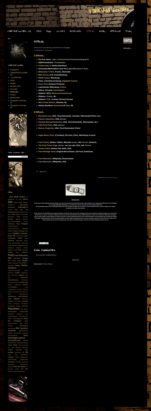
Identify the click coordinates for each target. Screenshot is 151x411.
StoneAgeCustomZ (16, 338)
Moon (24, 292)
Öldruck (10, 371)
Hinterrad (11, 273)
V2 (23, 352)
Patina (10, 303)
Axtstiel (10, 209)
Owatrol (10, 301)
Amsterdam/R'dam (62, 105)
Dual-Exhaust (16, 243)
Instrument (24, 280)
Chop (18, 224)
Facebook (25, 250)
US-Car (18, 347)
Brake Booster (22, 216)
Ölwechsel (22, 371)
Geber (10, 263)
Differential (19, 240)
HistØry (102, 31)
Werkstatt (11, 362)
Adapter (25, 202)
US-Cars (19, 350)
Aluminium (11, 205)
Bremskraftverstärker (14, 221)
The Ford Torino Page (47, 145)
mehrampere (58, 90)
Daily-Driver (20, 236)
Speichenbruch (23, 330)
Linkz (54, 59)
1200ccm (11, 199)
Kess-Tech (43, 84)
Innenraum (24, 277)
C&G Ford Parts (45, 125)
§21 (22, 369)
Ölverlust (15, 371)
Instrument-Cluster (13, 282)
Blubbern (18, 214)
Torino (10, 345)
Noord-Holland (23, 296)
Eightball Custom (69, 81)
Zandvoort (25, 362)
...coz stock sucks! (16, 197)
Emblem (18, 248)
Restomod (11, 314)
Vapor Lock (12, 355)
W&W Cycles (44, 78)
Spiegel (10, 333)
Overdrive (25, 299)
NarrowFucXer (23, 294)
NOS (9, 294)
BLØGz (41, 47)
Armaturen (11, 207)
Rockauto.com (44, 116)
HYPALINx (90, 31)
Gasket (14, 260)
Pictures (18, 306)
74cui (16, 202)
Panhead (25, 301)
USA (26, 350)
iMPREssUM (115, 31)
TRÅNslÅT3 (14, 70)
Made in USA (12, 292)
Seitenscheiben (12, 323)
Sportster (25, 333)
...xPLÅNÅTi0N (15, 78)
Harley (17, 265)
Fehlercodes (43, 66)
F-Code (15, 250)
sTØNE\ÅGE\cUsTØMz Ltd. (19, 31)
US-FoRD (60, 31)
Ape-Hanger (24, 205)
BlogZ (49, 31)
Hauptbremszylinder (14, 270)
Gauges (25, 260)
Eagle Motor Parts (46, 135)
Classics (25, 228)
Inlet (9, 277)
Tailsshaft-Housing (22, 342)
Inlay (26, 275)
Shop (21, 323)
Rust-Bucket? (24, 316)
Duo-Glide (25, 243)
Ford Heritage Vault (46, 151)
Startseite (75, 260)
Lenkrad (19, 289)
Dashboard (11, 238)
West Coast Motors (46, 102)
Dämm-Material (12, 245)
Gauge (19, 260)
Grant (20, 263)
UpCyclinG (18, 352)
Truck (15, 345)
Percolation (24, 303)
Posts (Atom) (48, 264)
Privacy (128, 31)
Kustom (25, 284)
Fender (10, 252)
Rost (26, 314)
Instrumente (24, 282)
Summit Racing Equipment (50, 122)
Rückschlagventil (18, 318)
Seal (26, 321)
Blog (13, 214)
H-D (24, 263)
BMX (21, 209)
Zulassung (11, 364)
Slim (17, 328)
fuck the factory (20, 366)
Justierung (17, 284)
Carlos (63, 87)
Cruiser (15, 231)
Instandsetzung (13, 280)
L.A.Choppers (12, 287)
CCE (48, 99)
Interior (10, 284)
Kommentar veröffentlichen (46, 255)
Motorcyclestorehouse (61, 93)
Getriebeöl (15, 263)
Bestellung (11, 212)
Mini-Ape (19, 292)
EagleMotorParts (23, 245)
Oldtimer (17, 299)
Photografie (11, 306)
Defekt (20, 238)
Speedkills (12, 331)
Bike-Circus (43, 75)
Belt (27, 209)
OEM (9, 299)
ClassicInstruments (13, 228)
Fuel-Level (16, 258)
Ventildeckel (24, 355)
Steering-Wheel (12, 335)
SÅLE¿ (38, 31)
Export (10, 250)
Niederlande (12, 296)
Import (21, 275)
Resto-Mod (24, 311)
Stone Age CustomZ (11, 7)
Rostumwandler (12, 316)
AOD (20, 202)
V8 (26, 352)
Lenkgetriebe (12, 289)
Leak (26, 287)
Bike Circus (24, 212)
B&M (16, 209)
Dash (26, 236)
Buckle (26, 221)
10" (27, 197)
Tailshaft (25, 340)
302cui (25, 199)
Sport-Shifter (17, 333)
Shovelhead (24, 326)
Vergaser (11, 357)
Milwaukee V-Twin (80, 69)
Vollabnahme (24, 357)
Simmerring (11, 328)
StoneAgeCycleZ (14, 340)
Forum (85, 142)
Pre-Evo (25, 306)
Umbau (10, 352)
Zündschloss (24, 364)
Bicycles (17, 212)
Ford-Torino (43, 142)
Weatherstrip (24, 359)
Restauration (12, 311)
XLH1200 (18, 362)
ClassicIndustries (13, 226)
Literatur (25, 289)
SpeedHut (24, 328)
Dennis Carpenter (46, 128)
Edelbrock (11, 248)
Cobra (10, 231)
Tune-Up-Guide (23, 345)
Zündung (10, 366)
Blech (9, 214)
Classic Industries (46, 119)
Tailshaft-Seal (12, 342)
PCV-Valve (17, 301)
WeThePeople (12, 359)
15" (16, 199)
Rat (22, 309)
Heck (26, 270)
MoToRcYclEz (76, 31)
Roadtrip (19, 314)
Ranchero (14, 308)
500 (10, 202)
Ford (11, 255)
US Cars (11, 347)
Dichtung (11, 240)
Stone (25, 335)
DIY (14, 236)
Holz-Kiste (14, 275)
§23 (26, 369)
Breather (25, 219)
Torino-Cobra (44, 148)
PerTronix (16, 303)
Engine (26, 248)
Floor (17, 252)
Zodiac (50, 96)
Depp (26, 238)
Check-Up (11, 224)
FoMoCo (25, 252)
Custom (16, 233)
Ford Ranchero (45, 159)
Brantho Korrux (14, 219)
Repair (26, 309)
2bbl (20, 199)
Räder (10, 318)
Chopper (24, 224)
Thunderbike (59, 62)
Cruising (21, 231)
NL (27, 292)
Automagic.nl (23, 207)
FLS (19, 250)
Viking (17, 357)
